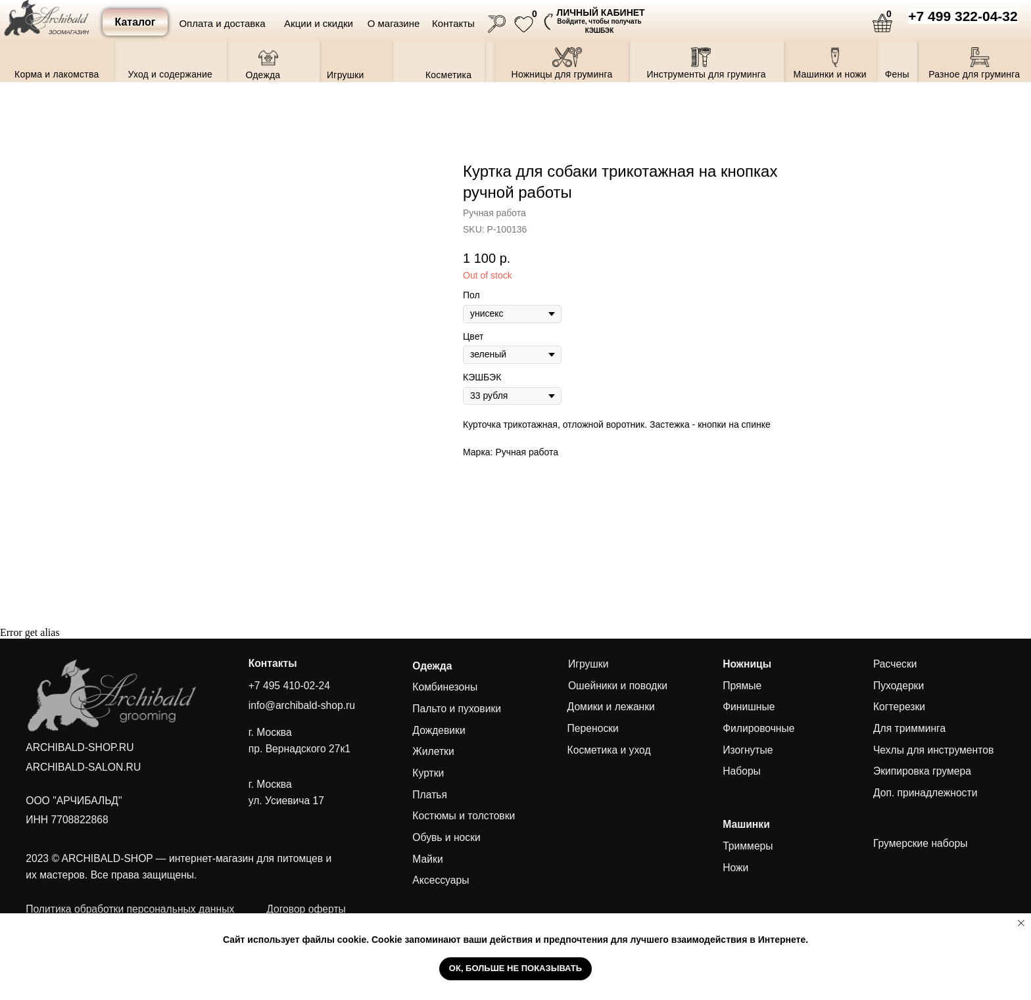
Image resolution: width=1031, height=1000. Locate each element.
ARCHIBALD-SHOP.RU (79, 747)
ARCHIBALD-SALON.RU (83, 767)
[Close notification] (1021, 923)
